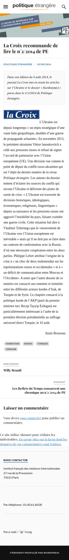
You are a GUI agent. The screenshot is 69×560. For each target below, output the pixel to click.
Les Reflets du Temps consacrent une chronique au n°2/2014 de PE (39, 390)
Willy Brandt (12, 370)
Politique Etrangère (17, 64)
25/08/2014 (44, 64)
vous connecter (30, 418)
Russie (28, 343)
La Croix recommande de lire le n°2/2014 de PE (30, 48)
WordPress (51, 552)
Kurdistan (12, 343)
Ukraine (11, 349)
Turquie (43, 343)
